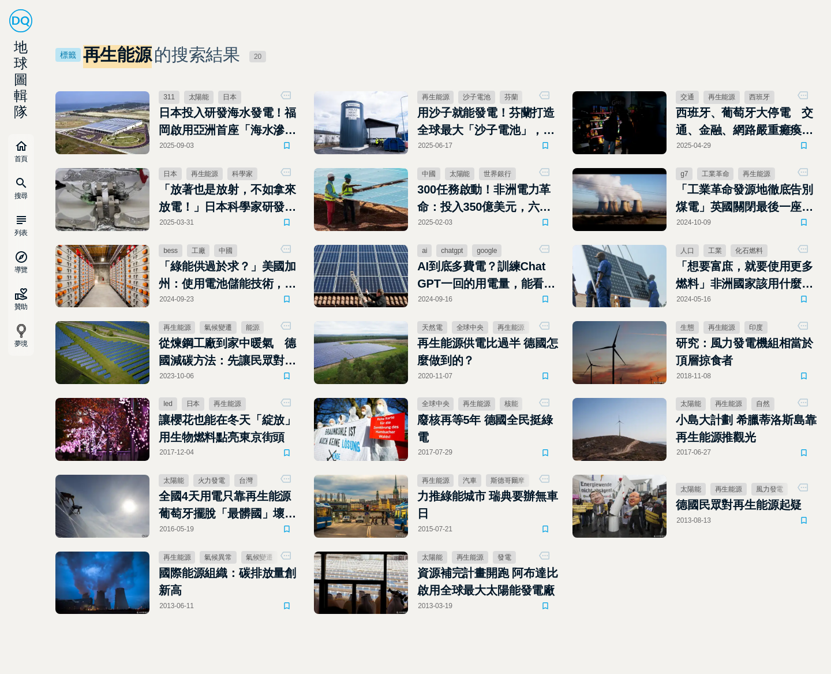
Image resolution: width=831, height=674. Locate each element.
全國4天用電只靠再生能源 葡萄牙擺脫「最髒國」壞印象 (227, 506)
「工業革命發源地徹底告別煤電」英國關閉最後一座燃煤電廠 (744, 199)
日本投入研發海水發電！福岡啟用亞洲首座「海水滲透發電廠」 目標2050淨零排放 (227, 122)
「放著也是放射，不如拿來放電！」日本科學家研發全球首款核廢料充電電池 (227, 199)
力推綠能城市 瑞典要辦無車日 (487, 505)
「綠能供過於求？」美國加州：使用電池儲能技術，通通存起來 (227, 276)
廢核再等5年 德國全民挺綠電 (484, 429)
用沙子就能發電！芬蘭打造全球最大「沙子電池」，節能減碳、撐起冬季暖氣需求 (486, 122)
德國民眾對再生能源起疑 (739, 504)
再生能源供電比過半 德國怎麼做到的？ (487, 352)
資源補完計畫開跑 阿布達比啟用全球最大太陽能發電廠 (487, 582)
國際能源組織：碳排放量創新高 (227, 582)
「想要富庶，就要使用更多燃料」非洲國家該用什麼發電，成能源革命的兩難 (744, 276)
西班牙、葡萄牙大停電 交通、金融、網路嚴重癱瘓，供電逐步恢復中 (744, 122)
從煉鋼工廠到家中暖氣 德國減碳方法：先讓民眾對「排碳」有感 (227, 353)
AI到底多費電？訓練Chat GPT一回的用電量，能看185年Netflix (481, 276)
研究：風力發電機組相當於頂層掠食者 (744, 352)
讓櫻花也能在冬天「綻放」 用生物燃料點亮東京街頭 (227, 429)
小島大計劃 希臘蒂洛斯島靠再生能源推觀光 (746, 429)
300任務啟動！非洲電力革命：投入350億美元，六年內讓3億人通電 (484, 199)
